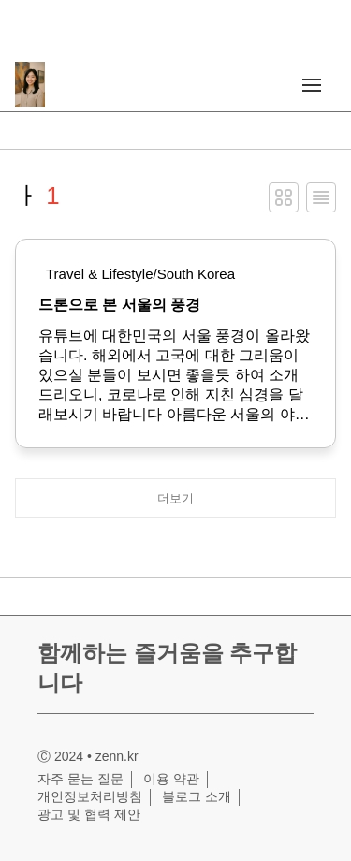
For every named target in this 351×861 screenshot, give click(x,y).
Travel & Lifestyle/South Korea (140, 274)
